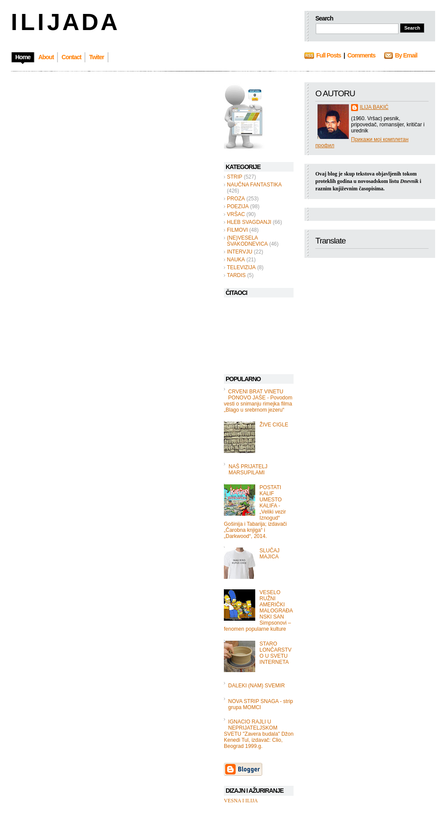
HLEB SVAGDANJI (249, 222)
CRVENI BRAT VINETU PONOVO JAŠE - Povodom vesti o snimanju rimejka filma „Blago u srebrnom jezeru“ (258, 401)
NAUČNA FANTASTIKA (254, 185)
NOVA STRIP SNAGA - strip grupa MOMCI (260, 704)
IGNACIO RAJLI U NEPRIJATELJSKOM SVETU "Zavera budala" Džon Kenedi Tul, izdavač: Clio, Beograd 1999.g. (259, 734)
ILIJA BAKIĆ (374, 107)
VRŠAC (236, 214)
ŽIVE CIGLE (274, 425)
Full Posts (328, 55)
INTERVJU (239, 252)
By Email (406, 55)
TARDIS (236, 275)
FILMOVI (237, 230)
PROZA (236, 199)
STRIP (234, 177)
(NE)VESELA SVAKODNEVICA (247, 241)
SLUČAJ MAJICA (270, 554)
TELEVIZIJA (241, 267)
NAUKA (236, 260)
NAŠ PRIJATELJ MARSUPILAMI (248, 469)
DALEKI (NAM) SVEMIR (256, 686)
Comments (361, 55)
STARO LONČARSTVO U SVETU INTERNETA (275, 653)
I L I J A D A (63, 22)
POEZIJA (238, 206)
